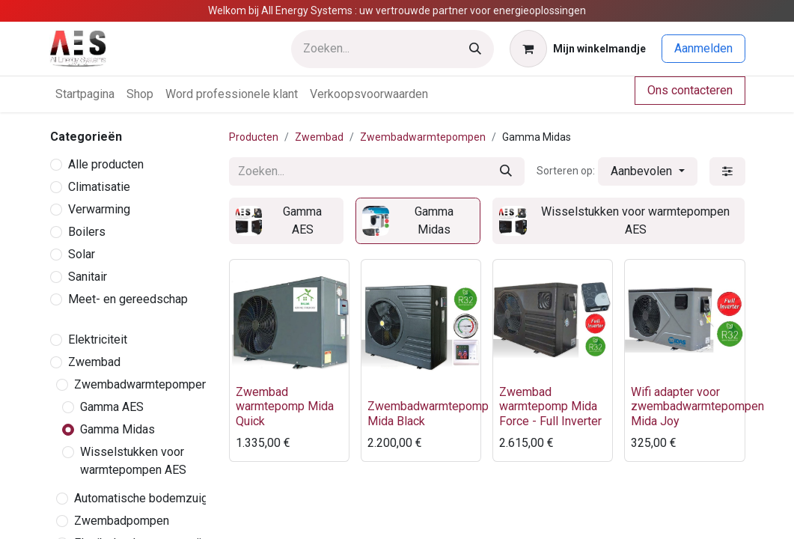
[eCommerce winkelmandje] (578, 49)
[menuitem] (84, 94)
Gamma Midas (117, 429)
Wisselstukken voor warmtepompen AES (133, 461)
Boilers (87, 232)
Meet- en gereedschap (128, 299)
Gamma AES (112, 407)
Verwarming (99, 209)
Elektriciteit (97, 339)
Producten (253, 137)
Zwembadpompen (121, 521)
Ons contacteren (690, 90)
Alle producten (106, 164)
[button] (647, 171)
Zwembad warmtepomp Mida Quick (285, 406)
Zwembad (94, 362)
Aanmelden (703, 48)
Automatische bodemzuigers (149, 498)
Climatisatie (99, 187)
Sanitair (87, 277)
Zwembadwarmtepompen (141, 384)
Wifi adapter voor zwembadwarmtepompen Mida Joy (697, 406)
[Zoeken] (475, 49)
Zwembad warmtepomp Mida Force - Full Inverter (550, 406)
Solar (81, 254)
